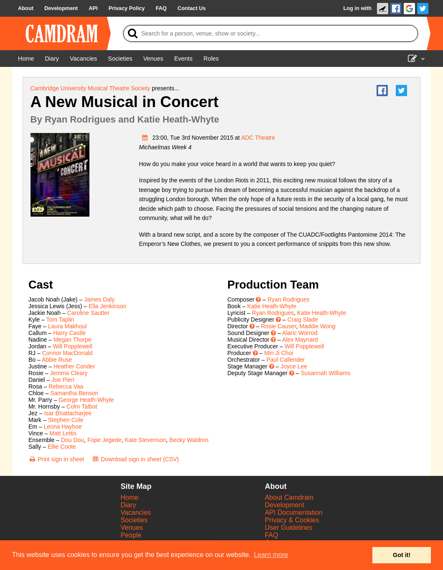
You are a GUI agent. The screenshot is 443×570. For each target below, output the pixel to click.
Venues (131, 527)
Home (129, 497)
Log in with (357, 8)
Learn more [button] (271, 554)
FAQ (271, 535)
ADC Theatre (258, 137)
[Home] (26, 58)
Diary (128, 505)
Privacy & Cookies (292, 520)
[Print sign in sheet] (56, 459)
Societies (134, 520)
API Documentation (294, 512)
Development (284, 505)
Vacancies (135, 512)
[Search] (271, 33)
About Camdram (289, 497)
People (130, 535)
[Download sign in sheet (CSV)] (135, 459)
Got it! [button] (401, 555)
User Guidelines (289, 527)
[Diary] (51, 58)
